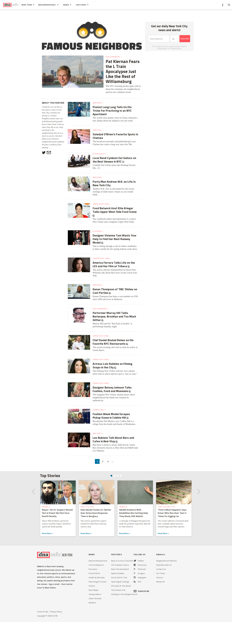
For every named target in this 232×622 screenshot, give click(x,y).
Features (82, 4)
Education (93, 564)
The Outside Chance (120, 560)
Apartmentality (117, 568)
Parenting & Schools (97, 576)
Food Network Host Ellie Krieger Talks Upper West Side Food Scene (115, 205)
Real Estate (93, 585)
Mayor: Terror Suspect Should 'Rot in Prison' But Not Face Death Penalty (57, 508)
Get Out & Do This (119, 572)
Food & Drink (94, 568)
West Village (87, 502)
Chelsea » (97, 125)
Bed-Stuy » (98, 429)
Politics (92, 581)
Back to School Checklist (122, 555)
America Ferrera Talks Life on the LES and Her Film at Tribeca (114, 259)
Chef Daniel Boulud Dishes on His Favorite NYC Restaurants (114, 337)
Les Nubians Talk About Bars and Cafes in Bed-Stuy (114, 435)
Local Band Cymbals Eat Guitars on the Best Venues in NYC (115, 155)
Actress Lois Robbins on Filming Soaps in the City (113, 361)
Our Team (160, 568)
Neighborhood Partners (166, 555)
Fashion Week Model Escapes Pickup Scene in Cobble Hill (112, 411)
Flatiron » (98, 226)
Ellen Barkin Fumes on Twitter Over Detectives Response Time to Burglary (96, 508)
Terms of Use (162, 48)
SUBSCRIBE (141, 586)
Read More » (47, 528)
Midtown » (98, 98)
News (67, 4)
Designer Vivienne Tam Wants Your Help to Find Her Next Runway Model (115, 234)
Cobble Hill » (99, 405)
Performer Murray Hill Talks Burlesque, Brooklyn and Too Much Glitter (115, 311)
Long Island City (166, 502)
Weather (92, 597)
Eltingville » (99, 149)
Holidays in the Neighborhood (124, 589)
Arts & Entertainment (98, 555)
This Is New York (118, 585)
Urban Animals (95, 593)
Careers (159, 572)
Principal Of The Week (121, 581)
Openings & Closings (120, 576)
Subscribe (184, 38)
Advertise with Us (163, 560)
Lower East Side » (102, 253)
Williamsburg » (101, 57)
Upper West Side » (101, 199)
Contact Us (161, 564)
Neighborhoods (48, 4)
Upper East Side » (101, 331)
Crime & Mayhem (96, 560)
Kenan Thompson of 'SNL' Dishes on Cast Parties (115, 286)
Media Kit (160, 576)
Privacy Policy (176, 48)
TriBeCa (46, 502)
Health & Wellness (97, 572)
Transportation (95, 589)
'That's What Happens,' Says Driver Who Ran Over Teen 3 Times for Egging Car (172, 508)
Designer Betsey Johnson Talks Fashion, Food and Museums (113, 384)
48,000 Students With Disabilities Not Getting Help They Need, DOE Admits (133, 508)
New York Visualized (120, 564)
